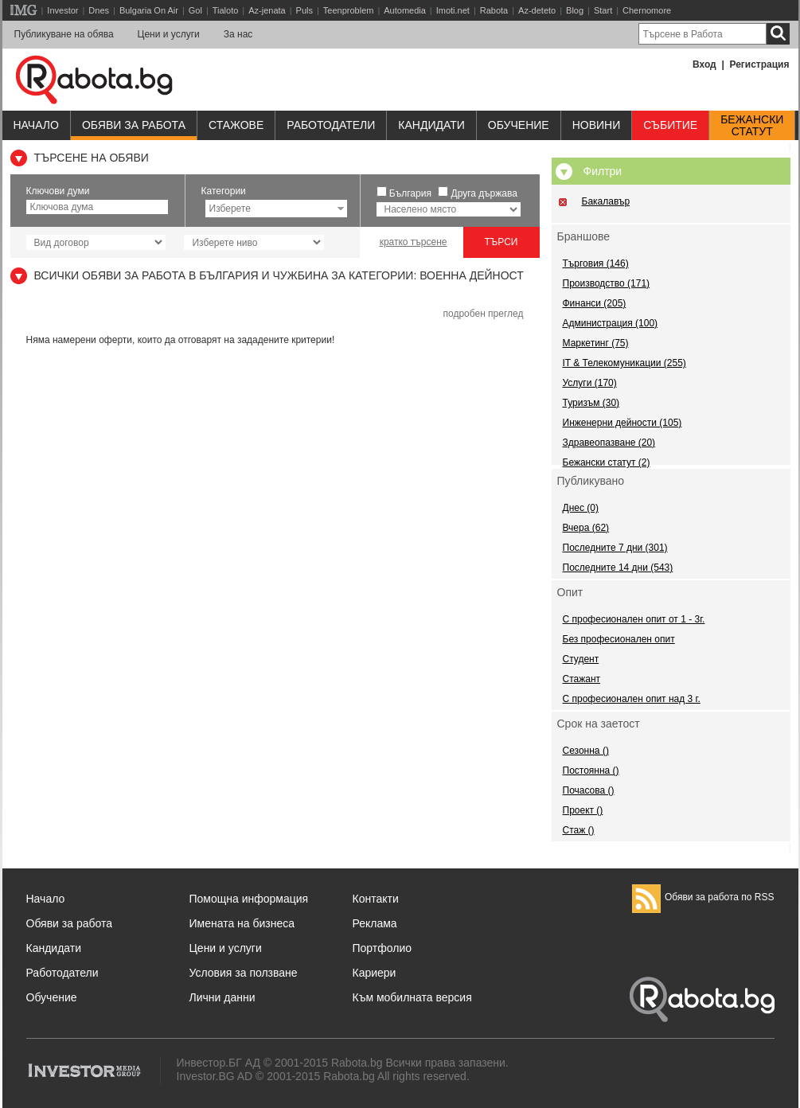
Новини (596, 125)
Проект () (583, 810)
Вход (704, 64)
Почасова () (589, 790)
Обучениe (518, 125)
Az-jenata (266, 10)
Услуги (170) (590, 383)
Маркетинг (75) (596, 343)
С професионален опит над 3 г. (631, 699)
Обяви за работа (133, 125)
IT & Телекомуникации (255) (624, 363)
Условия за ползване (243, 972)
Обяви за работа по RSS (703, 897)
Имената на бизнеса (242, 923)
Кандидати (431, 125)
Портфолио (382, 948)
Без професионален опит (619, 639)
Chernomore (646, 10)
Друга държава (484, 193)
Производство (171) (606, 283)
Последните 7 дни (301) (615, 547)
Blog (574, 10)
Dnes (98, 10)
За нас (238, 34)
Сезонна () (586, 750)
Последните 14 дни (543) (618, 567)
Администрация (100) (610, 323)
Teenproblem (348, 10)
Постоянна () (591, 770)
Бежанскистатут (751, 126)
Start (603, 10)
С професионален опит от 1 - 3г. (634, 619)
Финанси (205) (594, 303)
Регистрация (759, 64)
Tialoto (226, 10)
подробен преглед (483, 313)
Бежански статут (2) (606, 462)
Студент (581, 659)
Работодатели (331, 125)
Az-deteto (537, 10)
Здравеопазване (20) (609, 442)
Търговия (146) (596, 263)
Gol (195, 10)
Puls (304, 10)
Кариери (374, 972)
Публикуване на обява (64, 34)
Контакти (376, 898)
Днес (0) (581, 508)
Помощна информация (249, 898)
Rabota (494, 10)
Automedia (405, 10)
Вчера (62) (586, 528)
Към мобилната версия (412, 997)
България (410, 193)
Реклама (375, 923)
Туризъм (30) (591, 403)
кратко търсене (413, 242)
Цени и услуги (169, 34)
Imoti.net (453, 10)
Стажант (582, 679)
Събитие (670, 125)
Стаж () (579, 830)
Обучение (51, 997)
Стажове (236, 125)
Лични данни (222, 997)
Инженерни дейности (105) (622, 422)
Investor (62, 10)
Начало (36, 125)
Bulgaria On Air (148, 10)
